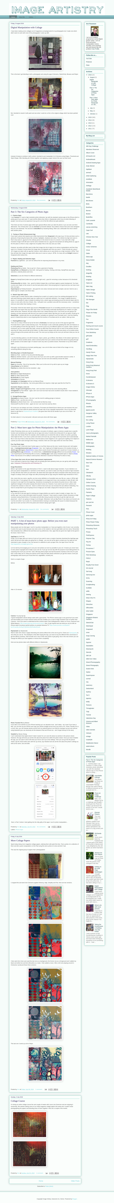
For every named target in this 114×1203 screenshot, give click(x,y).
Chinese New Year (92, 237)
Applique (89, 169)
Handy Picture (90, 352)
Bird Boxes (89, 200)
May (91, 111)
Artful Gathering (91, 176)
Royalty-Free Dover (92, 565)
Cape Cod (89, 230)
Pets (87, 509)
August (92, 77)
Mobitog (88, 449)
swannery (89, 685)
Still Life (88, 655)
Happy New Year (91, 355)
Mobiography (90, 446)
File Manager (90, 299)
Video (88, 726)
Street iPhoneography (93, 662)
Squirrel (88, 642)
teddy (88, 701)
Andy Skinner (90, 166)
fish (87, 303)
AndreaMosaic (90, 159)
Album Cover (90, 153)
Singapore (89, 614)
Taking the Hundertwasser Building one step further (99, 928)
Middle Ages (90, 443)
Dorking (88, 270)
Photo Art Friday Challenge (98, 795)
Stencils (88, 652)
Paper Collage (90, 495)
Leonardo (89, 416)
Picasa (88, 532)
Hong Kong (89, 362)
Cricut (88, 250)
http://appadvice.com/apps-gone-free (22, 544)
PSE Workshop (91, 555)
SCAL (88, 578)
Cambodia (89, 224)
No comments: (41, 200)
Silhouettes (89, 607)
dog (87, 263)
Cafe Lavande (90, 220)
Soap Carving (90, 636)
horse (88, 374)
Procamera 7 (90, 548)
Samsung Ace (90, 575)
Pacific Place (90, 489)
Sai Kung (89, 571)
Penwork (89, 505)
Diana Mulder (90, 260)
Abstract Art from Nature (98, 853)
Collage (88, 243)
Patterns (88, 499)
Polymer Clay (90, 538)
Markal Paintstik (91, 436)
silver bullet (89, 611)
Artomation (89, 182)
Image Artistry (90, 387)
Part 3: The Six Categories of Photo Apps (29, 211)
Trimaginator (90, 708)
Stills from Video (91, 659)
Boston (88, 214)
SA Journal (89, 568)
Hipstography (73, 632)
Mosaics (88, 453)
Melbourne (89, 439)
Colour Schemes (91, 247)
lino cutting (89, 420)
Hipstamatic (90, 359)
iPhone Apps (19, 829)
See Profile (95, 49)
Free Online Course (92, 329)
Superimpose (90, 675)
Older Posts (75, 1181)
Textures (89, 705)
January (93, 114)
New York (89, 463)
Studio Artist (90, 669)
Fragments (89, 322)
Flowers (88, 316)
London (88, 426)
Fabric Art (89, 283)
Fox (87, 319)
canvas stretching (91, 227)
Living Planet (90, 423)
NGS (87, 466)
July (91, 108)
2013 (90, 123)
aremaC (88, 172)
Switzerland (89, 688)
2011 (90, 128)
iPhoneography (91, 400)
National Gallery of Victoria (94, 456)
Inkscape (89, 390)
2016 (90, 75)
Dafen (88, 253)
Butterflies (89, 217)
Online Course (90, 482)
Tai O (87, 695)
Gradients (89, 342)
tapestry (88, 698)
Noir (87, 469)
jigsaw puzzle (90, 410)
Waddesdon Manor (92, 743)
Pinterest (89, 62)
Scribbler (89, 588)
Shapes (88, 601)
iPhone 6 (89, 393)
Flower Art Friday (91, 312)
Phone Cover (90, 512)
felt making (89, 296)
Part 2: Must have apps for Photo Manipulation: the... (94, 101)
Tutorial (88, 715)
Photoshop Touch (91, 528)
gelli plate (89, 336)
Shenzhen (89, 604)
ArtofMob (89, 179)
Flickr (87, 65)
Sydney (88, 692)
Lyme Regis (90, 430)
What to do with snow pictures (98, 907)
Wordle (88, 749)
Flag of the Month (91, 309)
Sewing (88, 594)
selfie (87, 591)
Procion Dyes (90, 551)
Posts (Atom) (49, 1186)
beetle (88, 197)
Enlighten (89, 280)
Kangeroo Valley (91, 413)
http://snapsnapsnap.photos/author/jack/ (32, 623)
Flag (87, 306)
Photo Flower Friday (92, 522)
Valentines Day (91, 718)
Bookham (89, 207)
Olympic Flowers (97, 813)
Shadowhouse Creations (31, 411)
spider (88, 639)
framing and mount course (94, 326)
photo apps (89, 515)
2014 (90, 120)
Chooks (88, 240)
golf (87, 339)
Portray (88, 545)
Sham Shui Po (90, 598)
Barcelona (89, 194)
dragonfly (89, 273)
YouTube (89, 58)
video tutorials (90, 730)
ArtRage (88, 186)
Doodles (88, 266)
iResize (88, 403)
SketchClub (89, 622)
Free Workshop (91, 332)
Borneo (88, 210)
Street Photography (92, 665)
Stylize (88, 672)
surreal (88, 678)
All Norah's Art (90, 156)
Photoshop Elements (92, 525)
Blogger (74, 1199)
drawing (88, 276)
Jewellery (89, 406)
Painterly (89, 492)
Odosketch (89, 472)
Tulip (87, 711)
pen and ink (89, 502)
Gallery (31, 17)
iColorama (89, 380)
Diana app (89, 257)
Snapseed (89, 629)
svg (87, 682)
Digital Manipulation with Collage (26, 27)
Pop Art (88, 542)
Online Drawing (91, 486)
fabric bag (89, 286)
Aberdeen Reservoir (92, 149)
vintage (88, 736)
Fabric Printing (90, 293)
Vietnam (88, 733)
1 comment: (39, 1089)
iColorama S (90, 383)
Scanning (89, 581)
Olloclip (88, 476)
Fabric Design (90, 289)
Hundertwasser (91, 377)
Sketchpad (89, 626)
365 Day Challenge (92, 146)
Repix (88, 561)
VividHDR (89, 740)
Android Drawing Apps (93, 163)
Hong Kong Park (91, 370)
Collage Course (18, 1101)
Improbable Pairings (98, 776)
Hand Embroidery (91, 345)
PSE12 (88, 558)
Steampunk (89, 649)
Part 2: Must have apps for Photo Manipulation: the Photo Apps (40, 427)
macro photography (92, 433)
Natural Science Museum (94, 459)
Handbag (89, 349)
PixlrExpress (90, 535)
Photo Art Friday (91, 519)
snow (87, 632)
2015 (90, 117)
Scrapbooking (90, 584)
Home (13, 17)
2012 (90, 126)
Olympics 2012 (91, 479)
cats (87, 233)
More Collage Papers (20, 840)
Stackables (89, 646)
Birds (87, 204)
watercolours (90, 746)
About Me (22, 17)
